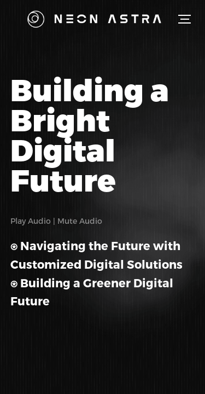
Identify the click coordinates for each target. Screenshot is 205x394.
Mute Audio (79, 220)
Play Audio (30, 220)
